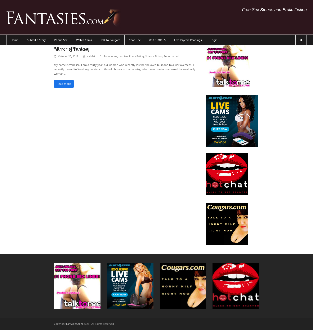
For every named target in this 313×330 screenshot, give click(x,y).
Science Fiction (153, 56)
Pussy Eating (136, 56)
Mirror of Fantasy (71, 49)
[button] (301, 40)
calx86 (91, 56)
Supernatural (171, 56)
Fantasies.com (74, 324)
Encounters (110, 56)
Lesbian (123, 56)
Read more (64, 84)
